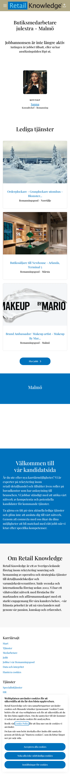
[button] (64, 5)
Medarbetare (10, 652)
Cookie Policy (22, 723)
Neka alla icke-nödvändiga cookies (35, 755)
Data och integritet (13, 667)
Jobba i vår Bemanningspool (19, 662)
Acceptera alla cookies (35, 746)
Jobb (5, 657)
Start (5, 643)
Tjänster (7, 648)
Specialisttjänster (12, 687)
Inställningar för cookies (35, 764)
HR (4, 692)
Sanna (35, 104)
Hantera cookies (12, 672)
